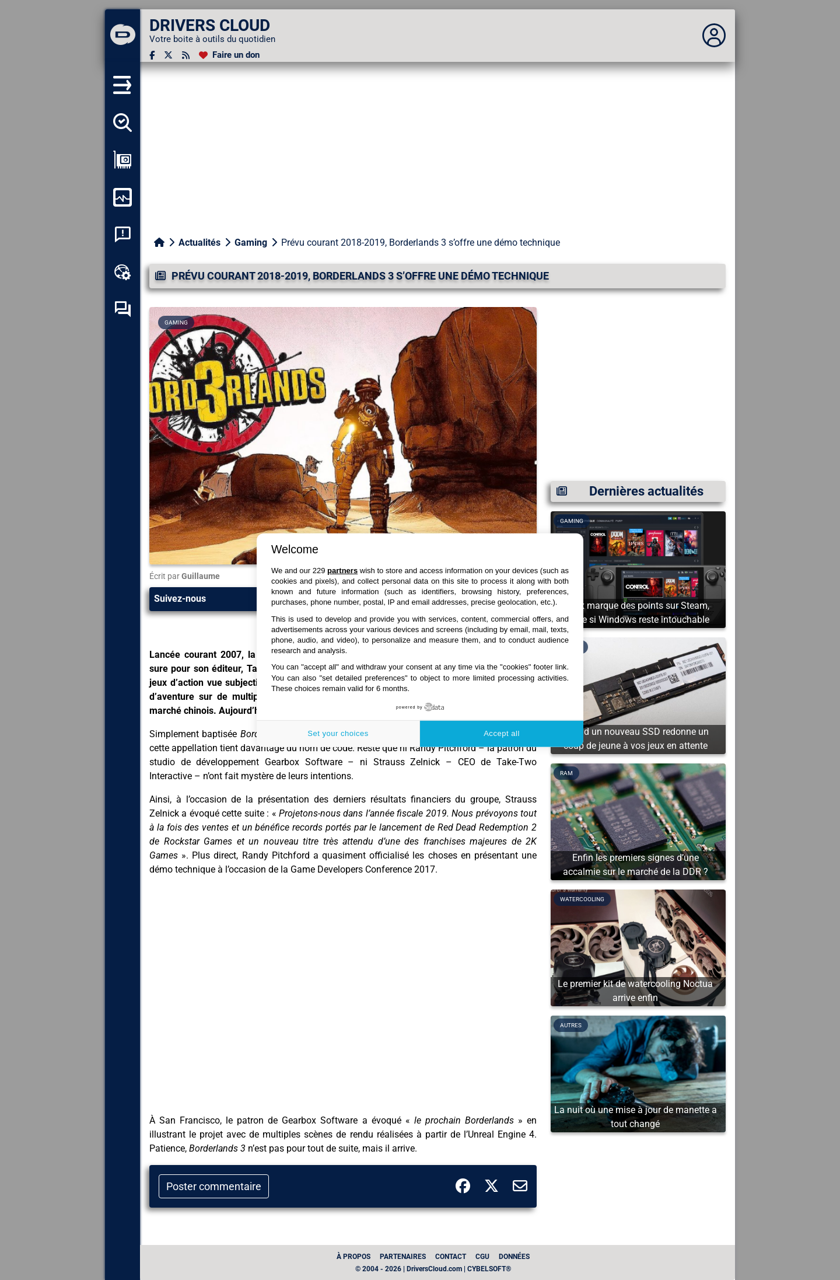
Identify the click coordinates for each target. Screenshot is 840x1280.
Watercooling (582, 899)
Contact (450, 1257)
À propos (353, 1257)
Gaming (251, 242)
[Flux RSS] (186, 55)
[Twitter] (168, 55)
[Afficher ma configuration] (122, 160)
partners (342, 570)
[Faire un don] (229, 55)
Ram (566, 773)
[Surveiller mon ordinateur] (122, 197)
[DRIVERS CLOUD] (122, 35)
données (514, 1257)
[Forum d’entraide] (122, 309)
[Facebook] (152, 55)
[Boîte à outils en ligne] (122, 272)
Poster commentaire (213, 1186)
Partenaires (403, 1257)
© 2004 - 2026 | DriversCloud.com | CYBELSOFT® (433, 1269)
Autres (571, 1025)
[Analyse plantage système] (122, 234)
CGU (482, 1257)
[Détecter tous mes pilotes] (122, 122)
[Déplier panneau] (714, 35)
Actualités (199, 242)
